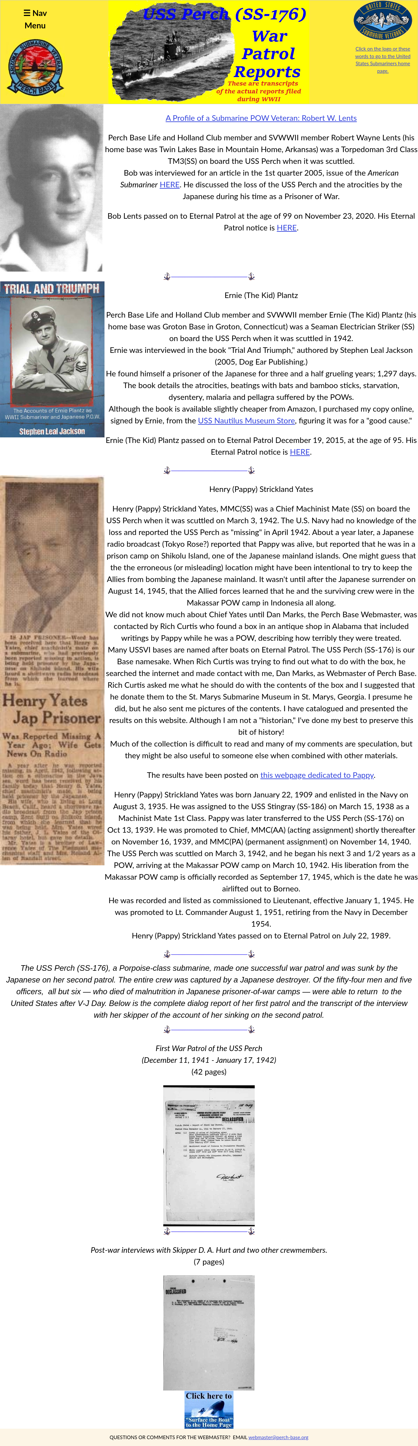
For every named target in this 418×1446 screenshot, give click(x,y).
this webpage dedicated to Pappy (317, 774)
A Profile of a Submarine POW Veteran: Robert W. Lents (261, 117)
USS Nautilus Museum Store (246, 420)
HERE (170, 184)
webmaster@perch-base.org (279, 1437)
